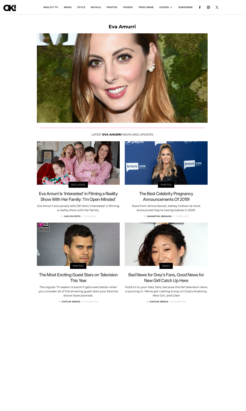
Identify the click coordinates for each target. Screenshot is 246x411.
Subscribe (185, 7)
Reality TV (50, 7)
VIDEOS (128, 7)
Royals (96, 7)
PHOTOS (112, 7)
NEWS (68, 7)
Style (81, 7)
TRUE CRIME (146, 7)
